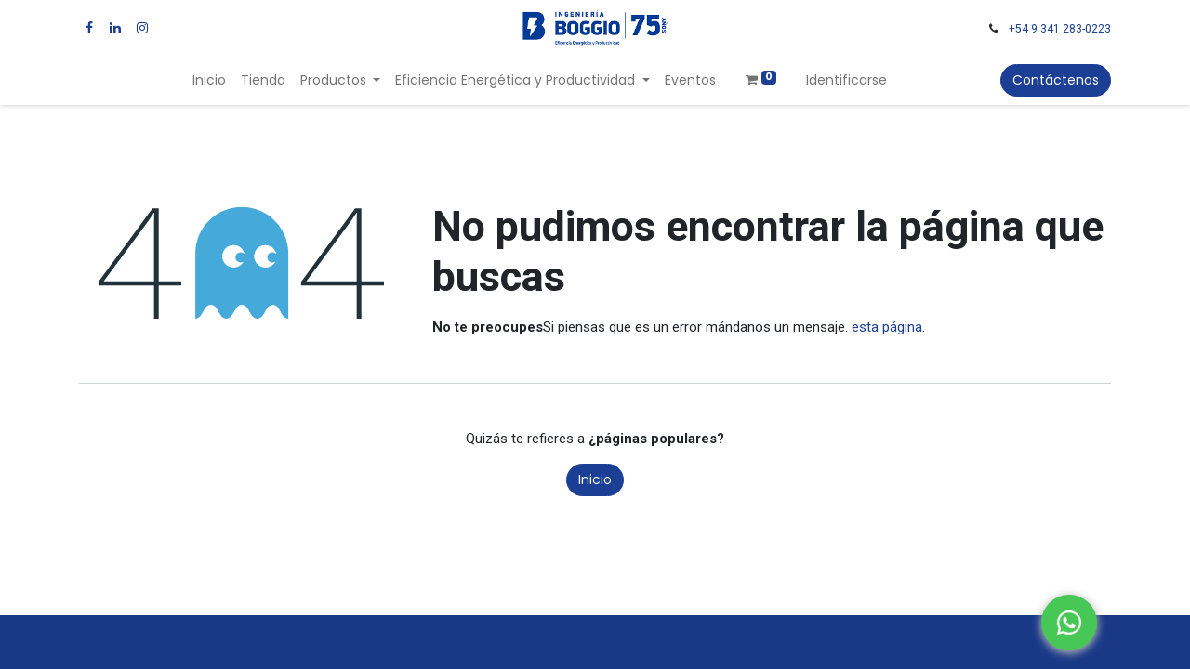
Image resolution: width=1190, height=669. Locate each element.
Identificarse (846, 80)
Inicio (595, 479)
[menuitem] (209, 80)
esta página (887, 327)
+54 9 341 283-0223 (1060, 28)
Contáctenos (1055, 80)
